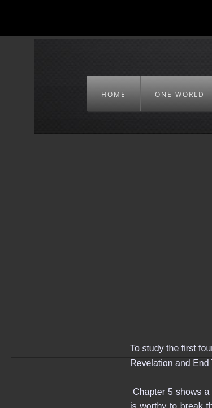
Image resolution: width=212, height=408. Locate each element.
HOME (113, 94)
